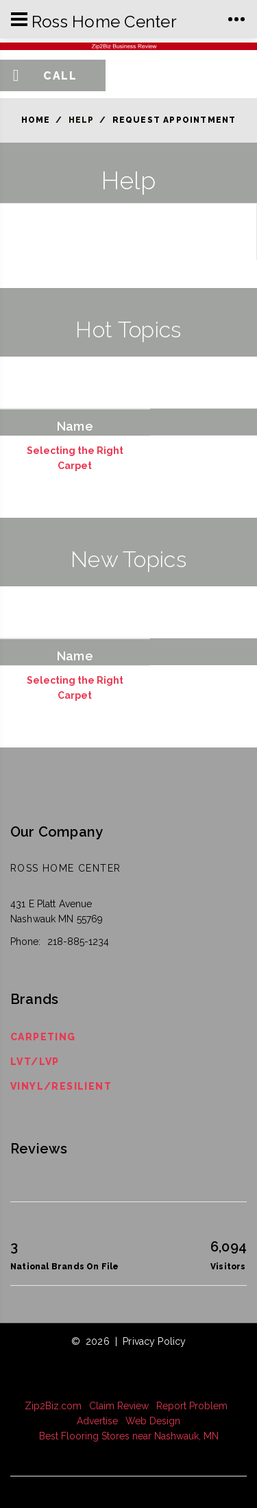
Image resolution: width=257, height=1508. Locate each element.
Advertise (97, 1420)
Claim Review (119, 1405)
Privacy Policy (154, 1341)
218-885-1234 (78, 941)
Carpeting (43, 1036)
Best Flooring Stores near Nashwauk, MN (129, 1436)
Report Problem (192, 1405)
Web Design (152, 1420)
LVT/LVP (35, 1061)
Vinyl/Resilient (61, 1086)
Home (36, 120)
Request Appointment (174, 120)
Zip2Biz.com (53, 1405)
